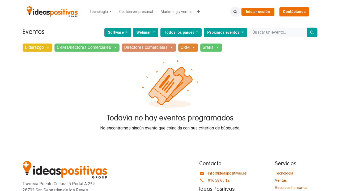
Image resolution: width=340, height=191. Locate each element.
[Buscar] (312, 32)
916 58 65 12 (219, 180)
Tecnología (284, 173)
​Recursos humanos (291, 187)
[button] (235, 12)
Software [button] (116, 32)
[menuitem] (100, 12)
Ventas (281, 180)
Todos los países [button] (179, 32)
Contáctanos (294, 12)
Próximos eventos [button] (223, 32)
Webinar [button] (144, 32)
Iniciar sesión (258, 12)
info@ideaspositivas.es (227, 173)
